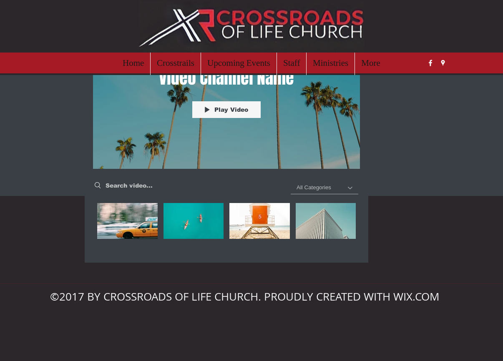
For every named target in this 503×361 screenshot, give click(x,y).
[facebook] (430, 63)
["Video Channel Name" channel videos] (226, 227)
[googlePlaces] (443, 63)
